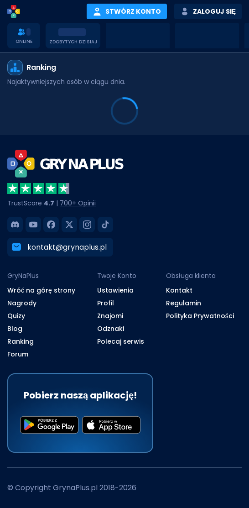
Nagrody (21, 303)
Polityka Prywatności (200, 315)
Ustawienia (115, 290)
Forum (17, 354)
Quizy (16, 315)
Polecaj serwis (120, 341)
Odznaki (110, 328)
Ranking (20, 341)
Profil (105, 303)
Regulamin (183, 303)
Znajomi (110, 315)
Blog (14, 328)
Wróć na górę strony (41, 290)
